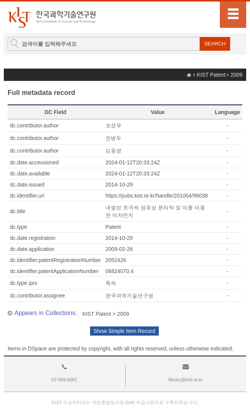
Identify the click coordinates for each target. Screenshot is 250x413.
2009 (236, 75)
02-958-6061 (64, 379)
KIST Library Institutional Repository (51, 17)
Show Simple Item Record (124, 331)
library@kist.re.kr (185, 379)
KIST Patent (211, 75)
